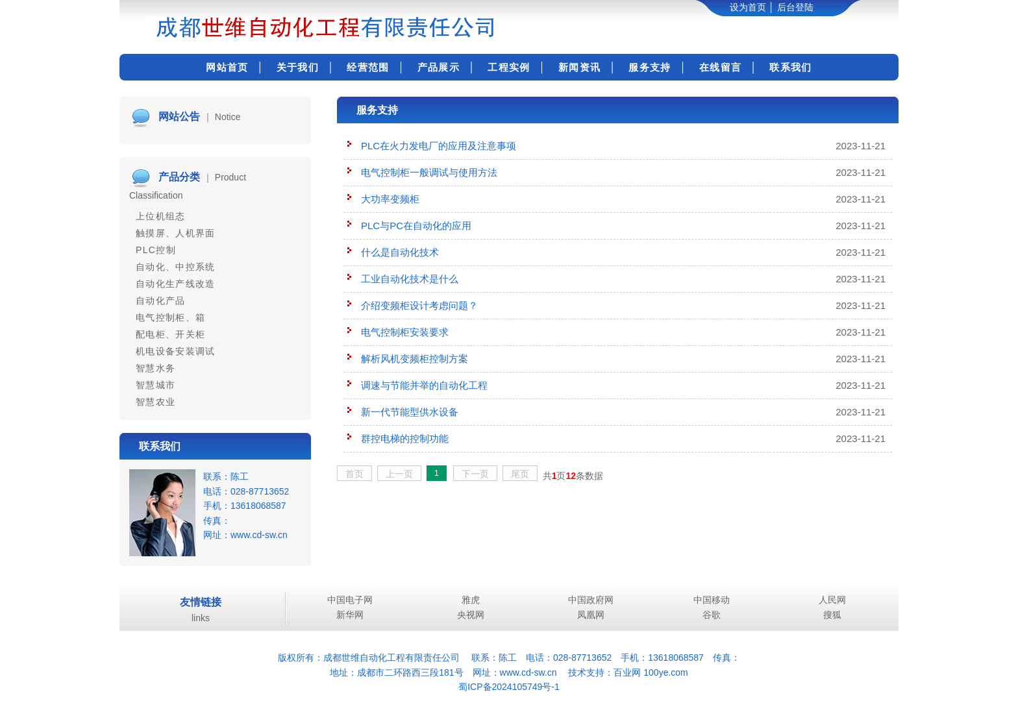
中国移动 (711, 600)
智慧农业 (155, 402)
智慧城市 (155, 385)
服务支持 (649, 67)
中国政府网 (591, 600)
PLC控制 (156, 250)
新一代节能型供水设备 (409, 411)
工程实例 (509, 67)
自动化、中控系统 (176, 267)
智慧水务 (155, 368)
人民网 (832, 600)
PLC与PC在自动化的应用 (416, 225)
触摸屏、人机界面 (176, 233)
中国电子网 (350, 600)
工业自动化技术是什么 (409, 278)
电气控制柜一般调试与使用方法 (429, 172)
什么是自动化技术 (400, 252)
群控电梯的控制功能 (405, 438)
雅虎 (471, 600)
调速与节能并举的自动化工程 (424, 385)
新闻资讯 (579, 67)
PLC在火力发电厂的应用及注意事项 (438, 145)
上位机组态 (161, 216)
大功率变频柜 (390, 198)
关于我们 (298, 67)
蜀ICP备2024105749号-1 (509, 687)
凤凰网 (590, 614)
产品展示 (438, 67)
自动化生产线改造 (176, 283)
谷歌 (711, 614)
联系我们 (790, 67)
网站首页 (227, 67)
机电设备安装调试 (176, 351)
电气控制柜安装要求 (405, 332)
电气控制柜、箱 (170, 317)
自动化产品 (161, 300)
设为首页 (748, 7)
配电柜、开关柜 (170, 334)
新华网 (350, 614)
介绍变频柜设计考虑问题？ (419, 305)
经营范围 (368, 67)
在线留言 (720, 67)
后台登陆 (795, 7)
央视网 (470, 614)
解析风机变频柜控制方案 (414, 358)
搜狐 (832, 614)
